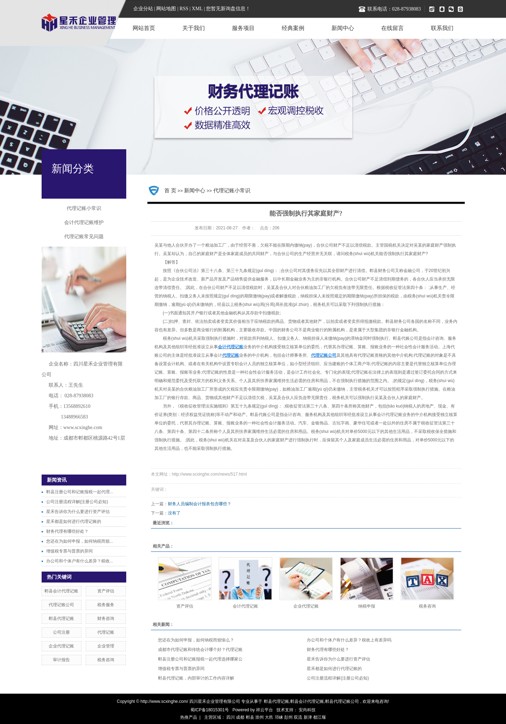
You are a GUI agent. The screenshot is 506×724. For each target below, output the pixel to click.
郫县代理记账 (61, 618)
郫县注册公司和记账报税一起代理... (79, 491)
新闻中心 (342, 28)
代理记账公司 (61, 604)
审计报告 (61, 659)
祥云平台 (264, 709)
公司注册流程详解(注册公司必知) (77, 501)
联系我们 (442, 28)
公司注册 (61, 632)
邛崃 (279, 717)
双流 (298, 717)
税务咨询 (105, 659)
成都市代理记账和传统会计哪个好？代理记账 (200, 649)
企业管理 (105, 646)
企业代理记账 (61, 646)
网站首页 (144, 28)
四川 (230, 717)
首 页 (170, 190)
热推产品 (188, 717)
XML (197, 8)
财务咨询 (105, 618)
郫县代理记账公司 (342, 701)
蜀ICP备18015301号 (209, 709)
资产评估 (105, 591)
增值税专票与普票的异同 (69, 551)
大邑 (269, 717)
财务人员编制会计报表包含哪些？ (199, 503)
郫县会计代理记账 (61, 591)
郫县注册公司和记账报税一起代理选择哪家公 (200, 659)
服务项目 (243, 28)
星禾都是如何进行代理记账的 (73, 521)
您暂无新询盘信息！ (228, 8)
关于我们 (193, 28)
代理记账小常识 (84, 208)
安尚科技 (307, 709)
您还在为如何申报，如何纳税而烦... (79, 541)
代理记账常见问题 (84, 236)
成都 (240, 717)
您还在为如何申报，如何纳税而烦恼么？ (196, 640)
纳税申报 (366, 606)
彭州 (288, 717)
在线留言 (392, 28)
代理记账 (105, 632)
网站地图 (166, 8)
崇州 (259, 717)
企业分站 (143, 8)
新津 (308, 717)
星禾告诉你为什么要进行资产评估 (78, 511)
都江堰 (319, 717)
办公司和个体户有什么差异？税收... (79, 561)
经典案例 (293, 28)
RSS (183, 8)
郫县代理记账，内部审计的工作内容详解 (196, 678)
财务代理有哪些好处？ (67, 531)
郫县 (250, 717)
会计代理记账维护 (84, 222)
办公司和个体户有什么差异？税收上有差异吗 (349, 640)
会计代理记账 (245, 606)
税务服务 (105, 604)
